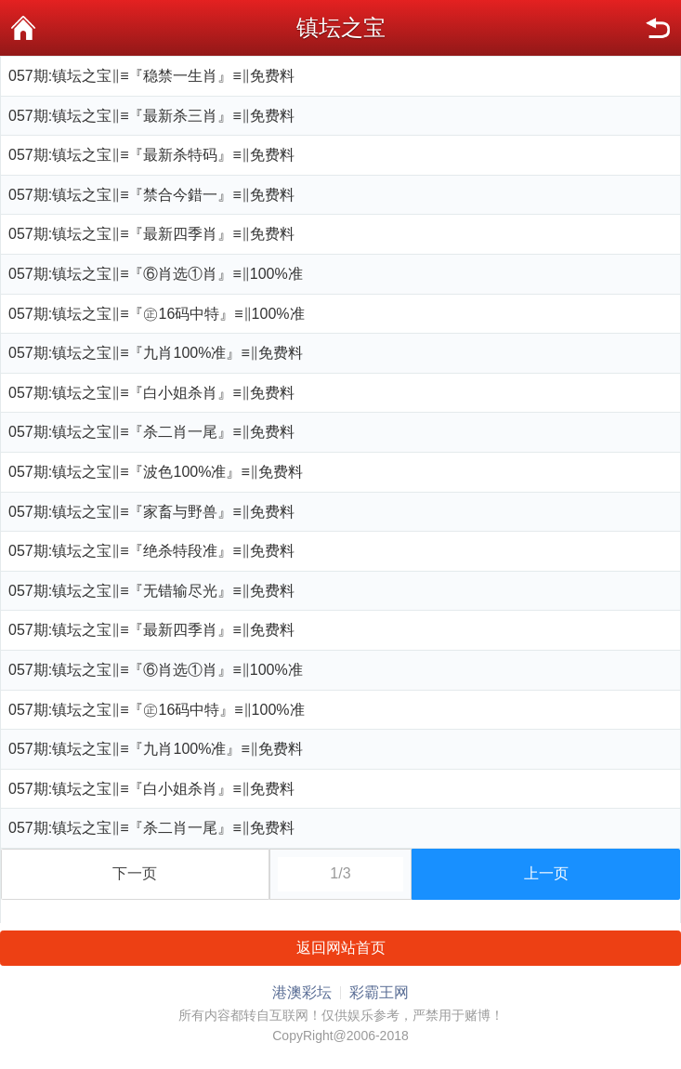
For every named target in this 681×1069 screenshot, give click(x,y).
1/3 (340, 873)
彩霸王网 (379, 992)
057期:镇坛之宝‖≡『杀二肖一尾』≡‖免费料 (151, 432)
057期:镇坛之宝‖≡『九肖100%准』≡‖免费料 (155, 353)
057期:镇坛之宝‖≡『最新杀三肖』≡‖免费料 (151, 116)
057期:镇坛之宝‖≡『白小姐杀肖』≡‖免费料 (151, 393)
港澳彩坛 (302, 992)
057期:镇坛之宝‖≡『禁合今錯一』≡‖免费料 (151, 195)
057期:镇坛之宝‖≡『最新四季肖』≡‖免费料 (151, 234)
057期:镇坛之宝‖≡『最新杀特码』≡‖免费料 (151, 155)
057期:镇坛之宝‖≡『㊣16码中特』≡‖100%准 (156, 314)
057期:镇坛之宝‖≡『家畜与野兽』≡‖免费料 (151, 512)
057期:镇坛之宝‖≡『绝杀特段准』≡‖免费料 (151, 551)
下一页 (134, 873)
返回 (658, 28)
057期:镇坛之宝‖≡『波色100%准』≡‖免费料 (155, 472)
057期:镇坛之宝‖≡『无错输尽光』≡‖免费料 (151, 591)
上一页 (546, 873)
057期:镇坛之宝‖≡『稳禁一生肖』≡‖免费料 (151, 76)
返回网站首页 (341, 948)
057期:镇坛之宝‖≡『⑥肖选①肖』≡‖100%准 (155, 274)
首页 (23, 28)
